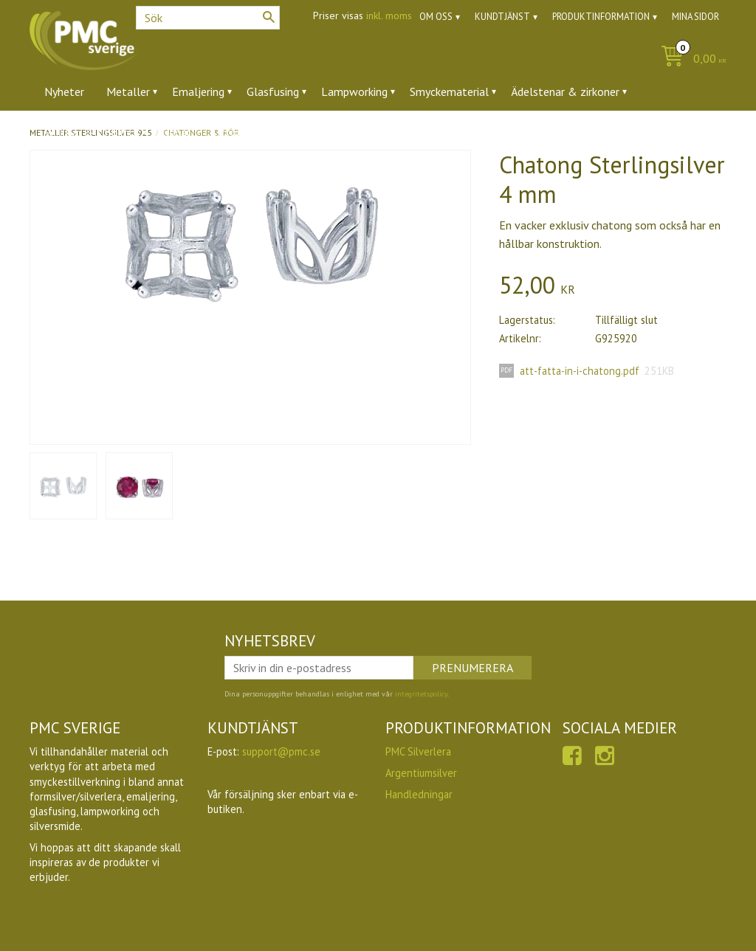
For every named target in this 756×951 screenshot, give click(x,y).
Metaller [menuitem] (128, 91)
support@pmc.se (281, 751)
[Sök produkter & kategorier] (208, 18)
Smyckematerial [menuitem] (449, 91)
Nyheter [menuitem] (64, 91)
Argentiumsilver (421, 773)
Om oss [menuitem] (436, 16)
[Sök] (269, 17)
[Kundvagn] (689, 59)
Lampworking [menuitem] (354, 91)
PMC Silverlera (418, 751)
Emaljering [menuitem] (198, 91)
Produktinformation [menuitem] (601, 16)
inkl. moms (389, 15)
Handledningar (419, 794)
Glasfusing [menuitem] (273, 91)
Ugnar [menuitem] (176, 132)
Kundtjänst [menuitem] (502, 16)
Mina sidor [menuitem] (695, 16)
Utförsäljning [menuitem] (245, 132)
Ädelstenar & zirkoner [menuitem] (565, 91)
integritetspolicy (421, 694)
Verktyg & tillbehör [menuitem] (92, 132)
